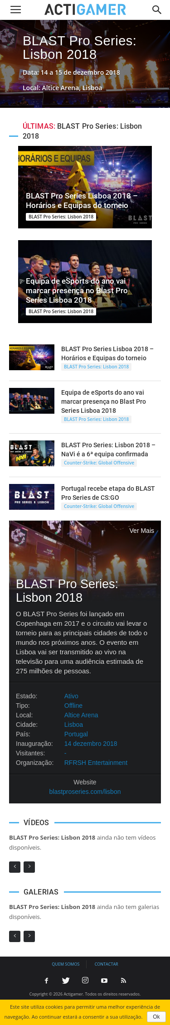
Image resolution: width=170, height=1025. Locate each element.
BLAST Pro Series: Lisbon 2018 (79, 48)
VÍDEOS (36, 822)
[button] (157, 10)
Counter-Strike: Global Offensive (99, 462)
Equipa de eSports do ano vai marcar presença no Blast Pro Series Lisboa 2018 (77, 290)
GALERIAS (41, 892)
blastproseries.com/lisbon (85, 791)
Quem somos (65, 964)
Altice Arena (81, 715)
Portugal (76, 734)
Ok (156, 1017)
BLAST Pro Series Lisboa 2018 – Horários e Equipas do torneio (82, 200)
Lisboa (73, 724)
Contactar (106, 964)
